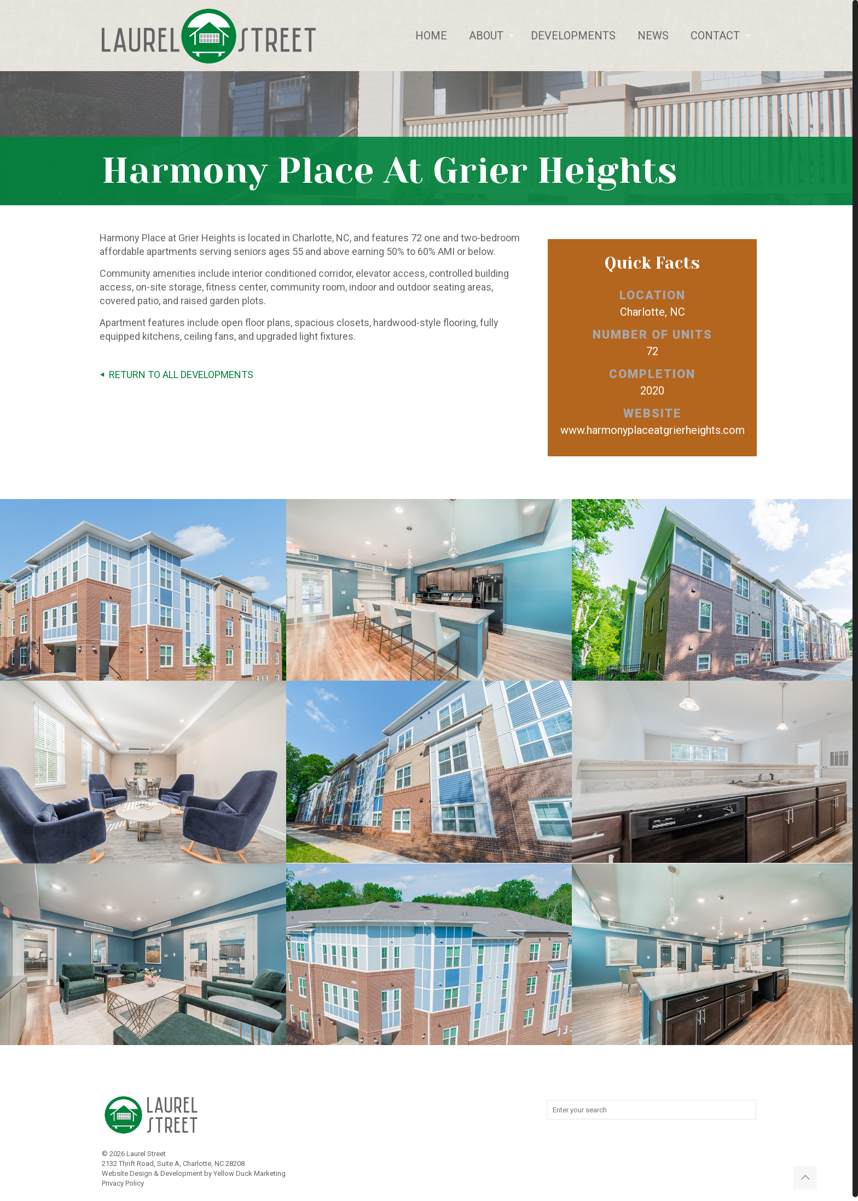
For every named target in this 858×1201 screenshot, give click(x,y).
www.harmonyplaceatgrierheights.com (652, 430)
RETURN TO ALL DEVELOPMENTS (174, 374)
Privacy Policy (123, 1183)
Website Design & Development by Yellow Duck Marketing (194, 1173)
